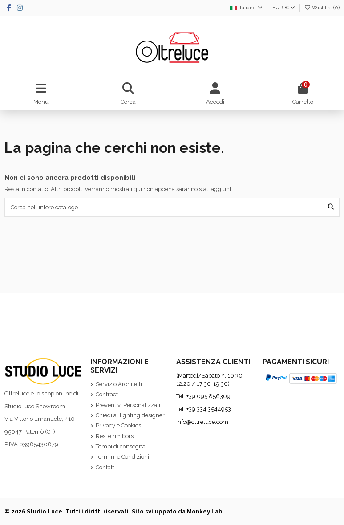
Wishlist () (322, 7)
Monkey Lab (205, 511)
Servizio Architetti (119, 384)
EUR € (283, 7)
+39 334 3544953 (208, 409)
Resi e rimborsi (115, 436)
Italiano (246, 7)
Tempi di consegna (121, 446)
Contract (107, 394)
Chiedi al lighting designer (130, 415)
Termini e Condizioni (122, 456)
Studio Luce (44, 511)
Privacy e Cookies (118, 425)
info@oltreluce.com (202, 422)
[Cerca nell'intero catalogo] (331, 207)
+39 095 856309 (208, 396)
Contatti (106, 467)
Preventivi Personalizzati (128, 405)
